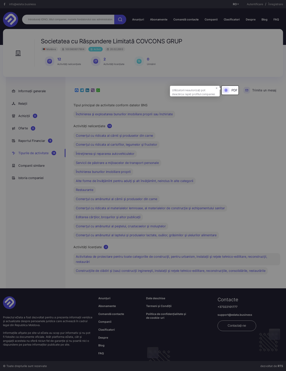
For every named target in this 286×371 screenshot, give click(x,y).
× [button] (217, 88)
